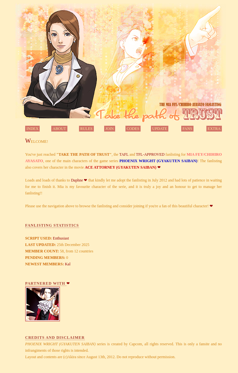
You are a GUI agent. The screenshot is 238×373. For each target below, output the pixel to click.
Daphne (77, 180)
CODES (133, 128)
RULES (86, 128)
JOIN (109, 128)
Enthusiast (61, 238)
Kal (67, 264)
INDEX (32, 128)
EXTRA (214, 128)
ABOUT (59, 128)
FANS (187, 128)
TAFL (124, 154)
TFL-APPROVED (150, 154)
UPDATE (159, 128)
